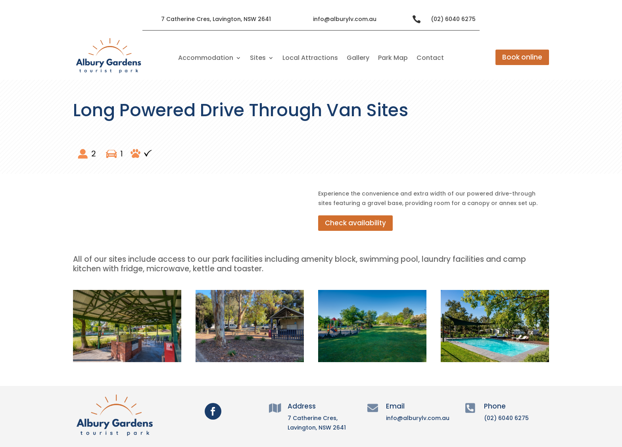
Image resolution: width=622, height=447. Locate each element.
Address (302, 406)
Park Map (393, 58)
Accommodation (205, 58)
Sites (258, 58)
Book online (522, 57)
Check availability (355, 223)
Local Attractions (310, 58)
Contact (430, 58)
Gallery (358, 58)
